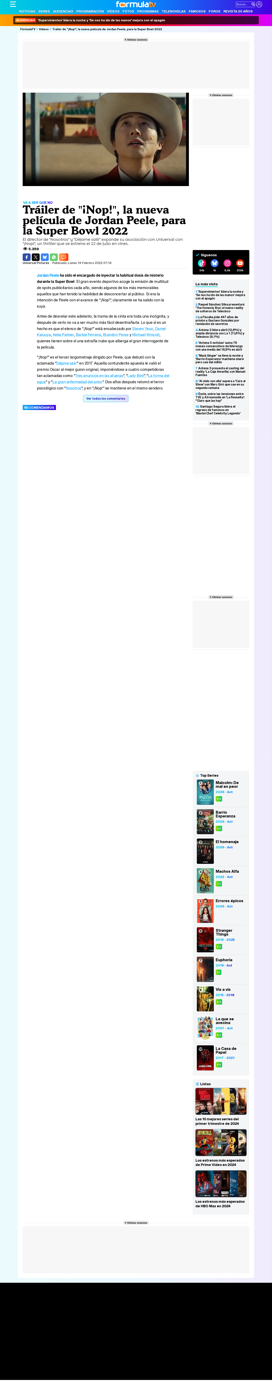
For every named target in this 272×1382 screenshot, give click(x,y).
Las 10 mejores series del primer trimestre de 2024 (217, 1121)
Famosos (197, 11)
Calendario (69, 1305)
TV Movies (69, 1313)
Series (44, 11)
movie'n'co (108, 1367)
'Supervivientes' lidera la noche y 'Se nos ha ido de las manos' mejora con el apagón (90, 20)
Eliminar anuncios (137, 39)
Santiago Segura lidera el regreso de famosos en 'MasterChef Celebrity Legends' (218, 410)
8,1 (218, 972)
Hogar (113, 1372)
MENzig (35, 1377)
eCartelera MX (89, 1367)
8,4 (219, 1002)
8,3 (219, 946)
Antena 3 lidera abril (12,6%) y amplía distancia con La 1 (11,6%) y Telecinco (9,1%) (220, 333)
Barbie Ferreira (90, 334)
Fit (105, 1372)
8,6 (219, 1065)
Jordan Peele (48, 275)
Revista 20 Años (238, 11)
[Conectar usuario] (259, 4)
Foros (214, 11)
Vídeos (113, 11)
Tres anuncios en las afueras (99, 375)
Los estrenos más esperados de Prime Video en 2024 (220, 1162)
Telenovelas (174, 11)
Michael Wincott (148, 334)
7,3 (219, 884)
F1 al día (69, 1377)
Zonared (105, 1377)
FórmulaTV (27, 29)
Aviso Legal (40, 1345)
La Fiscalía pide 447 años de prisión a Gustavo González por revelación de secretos (217, 320)
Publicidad (138, 1345)
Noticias (27, 11)
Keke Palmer (64, 334)
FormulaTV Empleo (48, 1367)
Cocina (96, 1372)
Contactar (153, 1345)
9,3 (219, 828)
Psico (122, 1372)
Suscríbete (220, 1315)
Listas (66, 1309)
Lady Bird (136, 375)
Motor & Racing (87, 1377)
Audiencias (63, 11)
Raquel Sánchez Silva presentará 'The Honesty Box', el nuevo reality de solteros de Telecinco (220, 307)
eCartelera (70, 1367)
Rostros (218, 1301)
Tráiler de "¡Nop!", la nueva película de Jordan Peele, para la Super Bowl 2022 (107, 29)
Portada (19, 1301)
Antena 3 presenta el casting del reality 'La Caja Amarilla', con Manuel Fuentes (220, 371)
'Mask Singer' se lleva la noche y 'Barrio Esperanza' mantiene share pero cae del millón (220, 359)
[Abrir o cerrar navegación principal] (13, 4)
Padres (76, 1372)
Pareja (65, 1372)
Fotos (128, 11)
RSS (164, 1345)
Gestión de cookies (117, 1345)
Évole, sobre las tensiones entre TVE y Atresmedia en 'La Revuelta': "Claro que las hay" (220, 397)
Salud (86, 1372)
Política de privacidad (63, 1345)
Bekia (34, 1372)
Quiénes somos (20, 1345)
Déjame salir (66, 363)
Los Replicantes (40, 1362)
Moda (43, 1372)
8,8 (219, 799)
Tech (59, 1377)
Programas (148, 11)
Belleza (54, 1372)
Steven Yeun (143, 328)
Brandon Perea (118, 334)
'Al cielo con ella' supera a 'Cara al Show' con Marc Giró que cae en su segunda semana (220, 384)
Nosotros (84, 388)
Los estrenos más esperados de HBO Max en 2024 (220, 1203)
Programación (90, 11)
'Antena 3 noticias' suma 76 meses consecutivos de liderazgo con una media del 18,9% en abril (219, 346)
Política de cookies (90, 1345)
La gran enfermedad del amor (84, 382)
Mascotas (134, 1372)
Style (45, 1377)
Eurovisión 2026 (172, 1312)
